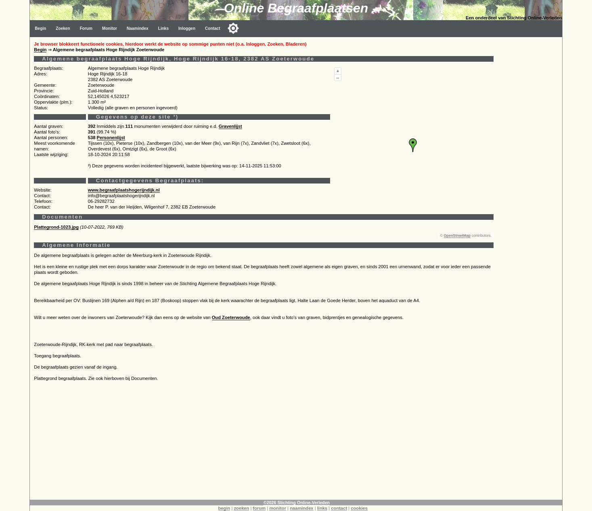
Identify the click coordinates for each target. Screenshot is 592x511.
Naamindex (138, 28)
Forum (86, 28)
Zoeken (63, 28)
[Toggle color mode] (233, 28)
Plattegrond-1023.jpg (56, 227)
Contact (212, 28)
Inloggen (186, 28)
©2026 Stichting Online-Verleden (297, 502)
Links (163, 28)
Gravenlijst (230, 126)
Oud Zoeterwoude (231, 317)
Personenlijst (111, 137)
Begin (40, 28)
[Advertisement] (263, 443)
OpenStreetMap (457, 236)
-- (337, 77)
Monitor (109, 28)
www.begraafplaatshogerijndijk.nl (124, 190)
